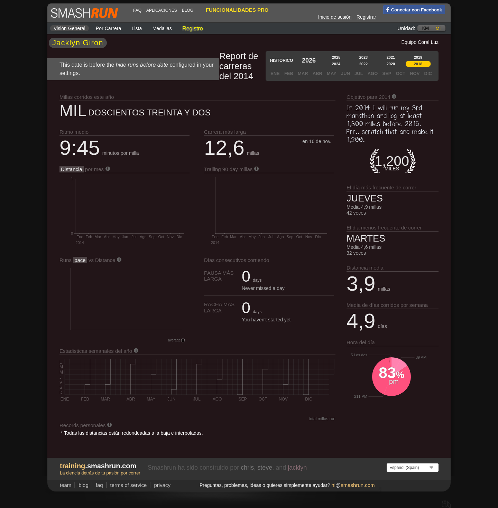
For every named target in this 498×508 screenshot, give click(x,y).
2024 (336, 64)
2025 (336, 57)
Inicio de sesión (335, 17)
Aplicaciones (161, 10)
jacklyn (297, 467)
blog (187, 10)
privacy (162, 485)
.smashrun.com (98, 466)
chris (247, 467)
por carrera (108, 28)
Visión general (69, 28)
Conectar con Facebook (412, 9)
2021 (391, 57)
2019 (418, 57)
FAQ (137, 10)
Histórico (281, 60)
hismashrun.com (353, 485)
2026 (309, 60)
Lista (137, 28)
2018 (418, 64)
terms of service (128, 485)
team (65, 485)
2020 (391, 64)
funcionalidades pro (237, 10)
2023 (363, 57)
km (425, 28)
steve (264, 467)
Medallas (162, 28)
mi (438, 28)
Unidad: (406, 28)
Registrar (366, 17)
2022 (363, 64)
